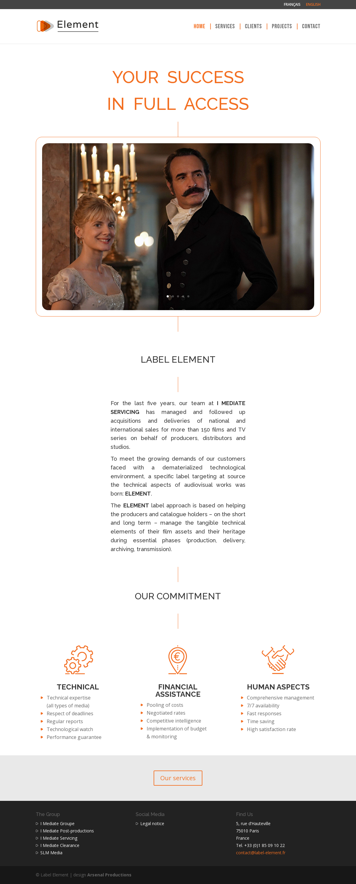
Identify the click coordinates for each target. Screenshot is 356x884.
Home (199, 27)
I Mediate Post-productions (67, 831)
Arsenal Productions (109, 875)
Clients (253, 27)
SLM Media (51, 852)
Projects (282, 27)
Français (292, 5)
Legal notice (152, 823)
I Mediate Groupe (57, 823)
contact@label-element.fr (260, 852)
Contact (311, 27)
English (313, 5)
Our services (178, 778)
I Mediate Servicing (58, 838)
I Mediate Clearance (59, 845)
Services (225, 27)
